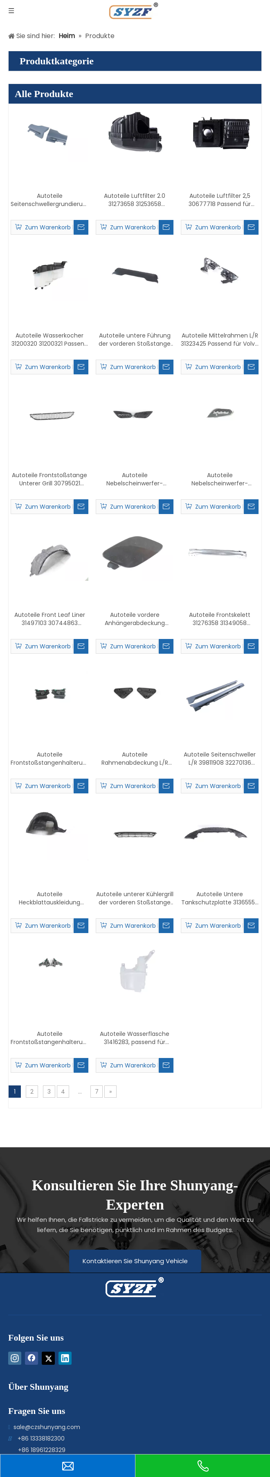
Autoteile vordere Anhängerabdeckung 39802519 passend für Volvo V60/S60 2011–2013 (134, 619)
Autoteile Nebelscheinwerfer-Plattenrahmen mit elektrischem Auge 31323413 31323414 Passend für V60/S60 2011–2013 (219, 479)
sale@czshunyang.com (47, 1427)
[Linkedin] (65, 1358)
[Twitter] (48, 1358)
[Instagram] (14, 1358)
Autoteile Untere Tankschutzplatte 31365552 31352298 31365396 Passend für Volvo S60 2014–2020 (219, 898)
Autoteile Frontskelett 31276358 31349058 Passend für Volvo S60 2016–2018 (219, 619)
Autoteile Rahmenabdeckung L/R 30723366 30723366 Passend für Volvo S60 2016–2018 (134, 758)
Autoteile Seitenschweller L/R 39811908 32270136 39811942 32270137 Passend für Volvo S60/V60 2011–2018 (220, 758)
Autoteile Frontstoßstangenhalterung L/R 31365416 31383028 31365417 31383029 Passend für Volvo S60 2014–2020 (49, 1038)
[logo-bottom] (116, 1287)
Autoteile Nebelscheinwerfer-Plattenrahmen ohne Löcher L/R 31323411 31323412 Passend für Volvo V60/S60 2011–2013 (135, 479)
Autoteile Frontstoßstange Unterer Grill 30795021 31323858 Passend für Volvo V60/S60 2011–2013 (49, 479)
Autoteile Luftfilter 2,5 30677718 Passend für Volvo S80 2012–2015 (220, 200)
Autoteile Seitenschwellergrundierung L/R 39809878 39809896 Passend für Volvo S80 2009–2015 (49, 200)
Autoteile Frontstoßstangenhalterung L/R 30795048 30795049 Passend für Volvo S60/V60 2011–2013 (49, 758)
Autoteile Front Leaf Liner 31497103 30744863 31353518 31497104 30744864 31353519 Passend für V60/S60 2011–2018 (49, 619)
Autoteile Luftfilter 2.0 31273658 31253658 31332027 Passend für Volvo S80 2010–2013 (134, 200)
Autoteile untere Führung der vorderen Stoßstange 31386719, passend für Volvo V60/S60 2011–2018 (135, 339)
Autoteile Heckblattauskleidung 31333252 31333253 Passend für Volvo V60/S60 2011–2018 (49, 898)
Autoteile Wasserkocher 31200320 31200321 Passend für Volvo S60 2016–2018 (49, 339)
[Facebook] (31, 1358)
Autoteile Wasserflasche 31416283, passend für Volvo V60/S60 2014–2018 (135, 1038)
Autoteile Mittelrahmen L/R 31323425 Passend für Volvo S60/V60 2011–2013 (220, 339)
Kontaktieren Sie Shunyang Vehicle (135, 1261)
